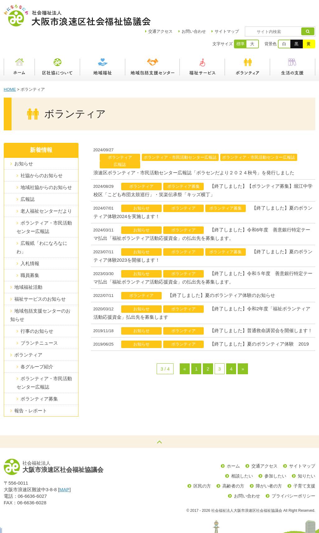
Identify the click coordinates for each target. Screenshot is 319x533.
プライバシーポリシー (293, 474)
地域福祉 (102, 45)
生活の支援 (292, 45)
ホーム (19, 45)
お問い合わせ (212, 9)
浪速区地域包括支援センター (152, 45)
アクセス (178, 9)
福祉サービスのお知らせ (40, 277)
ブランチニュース (39, 321)
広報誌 (28, 177)
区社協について (57, 45)
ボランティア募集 (39, 377)
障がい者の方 (269, 464)
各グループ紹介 (37, 344)
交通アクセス (264, 444)
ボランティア (247, 45)
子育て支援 (304, 464)
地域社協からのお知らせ (46, 165)
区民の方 (202, 464)
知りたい (306, 454)
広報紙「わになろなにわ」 (42, 225)
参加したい (275, 454)
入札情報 (30, 241)
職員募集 (30, 253)
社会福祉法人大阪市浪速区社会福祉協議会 (77, 16)
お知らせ (23, 141)
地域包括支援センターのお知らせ (40, 293)
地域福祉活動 (28, 265)
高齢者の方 (233, 464)
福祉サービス (202, 45)
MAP (64, 467)
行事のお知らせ (37, 309)
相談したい (242, 454)
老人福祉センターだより (46, 189)
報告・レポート (30, 388)
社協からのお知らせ (42, 153)
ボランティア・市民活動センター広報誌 (44, 205)
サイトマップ (245, 9)
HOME (10, 67)
